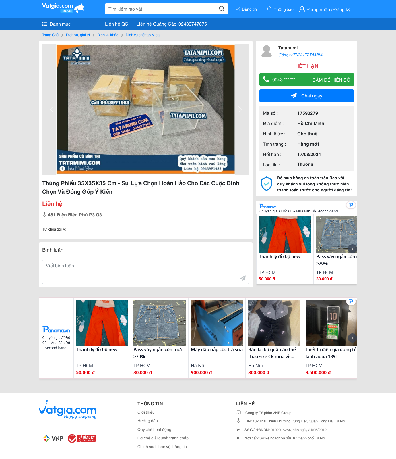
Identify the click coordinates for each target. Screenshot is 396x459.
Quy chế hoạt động (154, 429)
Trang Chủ (50, 34)
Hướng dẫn (147, 420)
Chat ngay (306, 95)
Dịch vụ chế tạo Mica (143, 34)
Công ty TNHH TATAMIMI (300, 54)
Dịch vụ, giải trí (78, 34)
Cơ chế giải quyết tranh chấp (163, 438)
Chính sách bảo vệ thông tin (162, 446)
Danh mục (56, 23)
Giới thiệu (146, 412)
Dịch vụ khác (107, 34)
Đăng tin (246, 9)
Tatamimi (288, 47)
